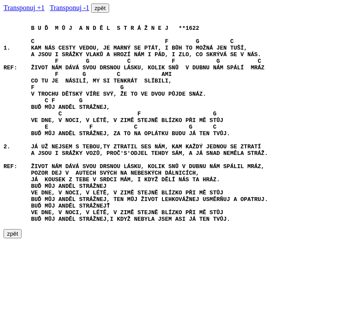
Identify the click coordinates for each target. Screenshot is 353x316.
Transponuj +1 (24, 7)
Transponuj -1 (69, 7)
